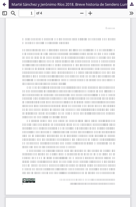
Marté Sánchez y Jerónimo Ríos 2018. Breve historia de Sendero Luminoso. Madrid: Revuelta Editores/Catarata (74, 4)
